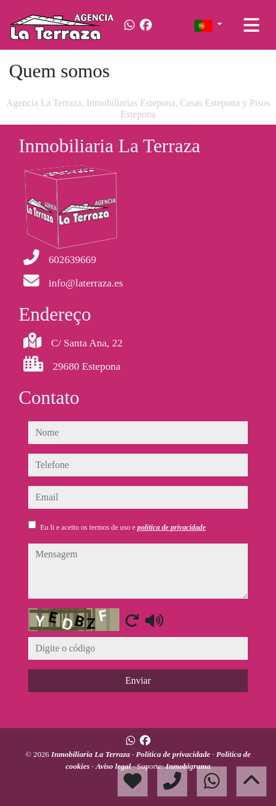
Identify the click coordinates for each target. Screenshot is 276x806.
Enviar (138, 680)
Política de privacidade (174, 754)
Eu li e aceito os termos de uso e (123, 527)
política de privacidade (171, 527)
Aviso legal (114, 766)
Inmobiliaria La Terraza (91, 754)
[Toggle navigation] (251, 25)
